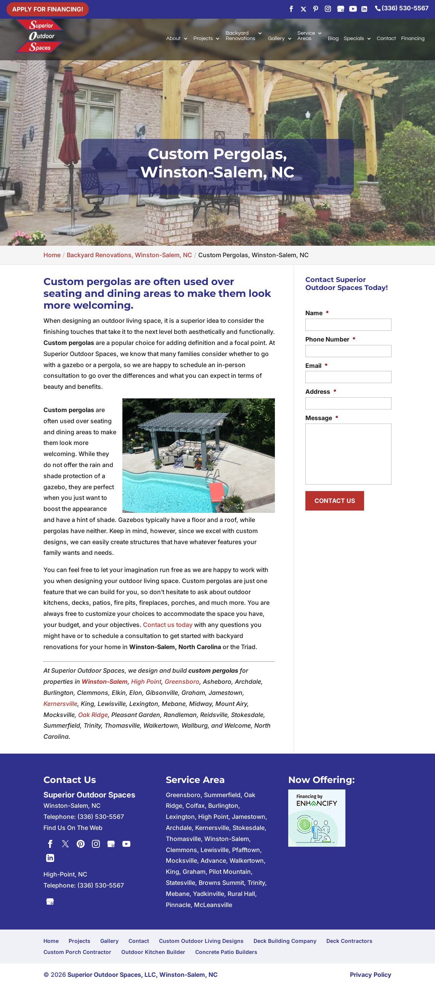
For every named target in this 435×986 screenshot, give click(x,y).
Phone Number (330, 339)
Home (51, 941)
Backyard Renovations (240, 36)
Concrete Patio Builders (226, 952)
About (173, 38)
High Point (146, 681)
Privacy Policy (371, 974)
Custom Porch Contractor (77, 952)
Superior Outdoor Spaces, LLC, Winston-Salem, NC (142, 974)
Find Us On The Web (73, 827)
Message (322, 418)
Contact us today (168, 624)
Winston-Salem (105, 681)
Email (316, 365)
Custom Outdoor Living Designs (201, 941)
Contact (386, 38)
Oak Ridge (93, 715)
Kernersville (60, 703)
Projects (203, 38)
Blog (333, 38)
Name (317, 313)
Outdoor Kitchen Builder (153, 952)
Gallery (276, 38)
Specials (354, 38)
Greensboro (182, 681)
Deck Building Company (285, 941)
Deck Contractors (349, 941)
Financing (413, 38)
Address (321, 391)
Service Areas (306, 36)
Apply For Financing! (47, 9)
